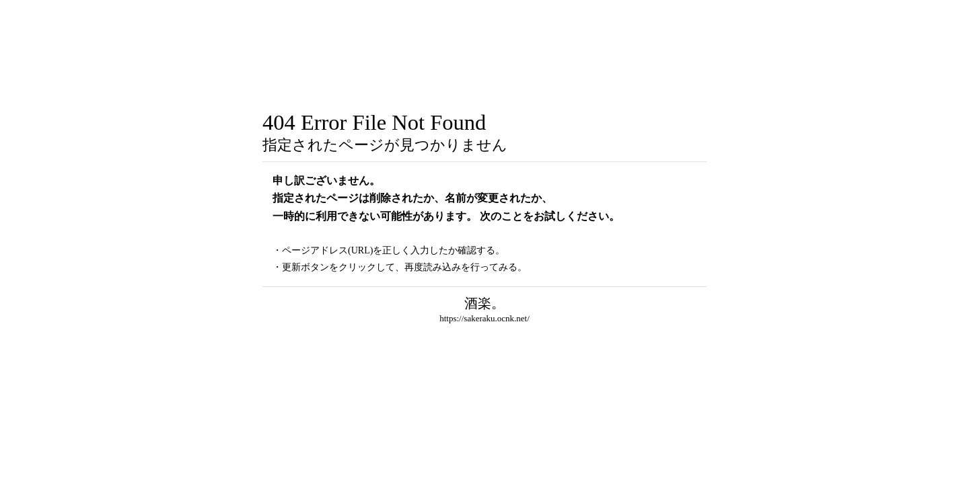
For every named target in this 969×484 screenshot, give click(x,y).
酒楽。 (484, 303)
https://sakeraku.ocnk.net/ (484, 318)
